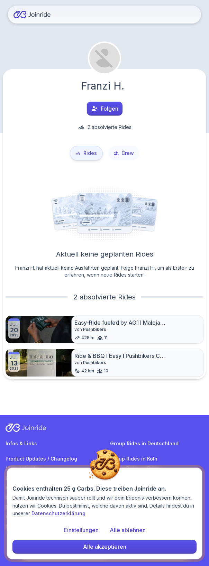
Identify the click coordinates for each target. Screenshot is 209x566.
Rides (86, 153)
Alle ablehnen (128, 532)
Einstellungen (81, 532)
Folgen (104, 108)
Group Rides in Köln (133, 459)
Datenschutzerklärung (58, 516)
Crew (124, 153)
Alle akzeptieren (104, 549)
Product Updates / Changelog (41, 459)
